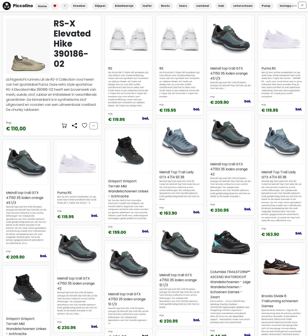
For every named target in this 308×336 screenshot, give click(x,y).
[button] (65, 6)
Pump (266, 6)
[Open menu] (302, 5)
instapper (287, 6)
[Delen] (74, 126)
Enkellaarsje (124, 6)
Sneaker (79, 6)
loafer (147, 6)
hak (221, 6)
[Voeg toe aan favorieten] (84, 126)
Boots (165, 6)
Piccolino (18, 6)
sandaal (202, 6)
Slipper (100, 6)
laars (183, 6)
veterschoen (242, 6)
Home (42, 6)
